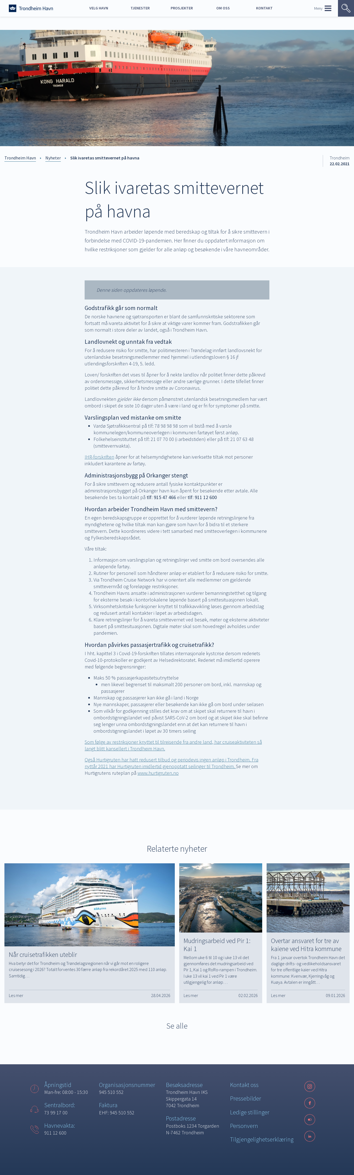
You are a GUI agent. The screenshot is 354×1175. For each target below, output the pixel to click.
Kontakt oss (244, 1085)
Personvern (244, 1126)
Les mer (16, 995)
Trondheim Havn (20, 158)
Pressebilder (245, 1098)
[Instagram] (309, 1086)
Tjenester (140, 8)
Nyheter (53, 158)
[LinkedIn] (309, 1136)
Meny (322, 8)
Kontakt (264, 8)
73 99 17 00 (55, 1112)
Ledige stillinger (249, 1112)
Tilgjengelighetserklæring (261, 1139)
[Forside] (31, 8)
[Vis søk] (346, 8)
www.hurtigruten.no (158, 773)
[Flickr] (309, 1119)
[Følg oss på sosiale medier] (309, 1119)
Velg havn (98, 8)
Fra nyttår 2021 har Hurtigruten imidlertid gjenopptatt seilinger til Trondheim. (171, 762)
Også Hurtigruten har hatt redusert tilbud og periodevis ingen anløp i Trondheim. (168, 759)
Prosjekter (182, 8)
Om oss (223, 8)
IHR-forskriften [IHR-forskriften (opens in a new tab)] (99, 457)
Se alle (177, 1026)
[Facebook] (309, 1103)
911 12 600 (55, 1133)
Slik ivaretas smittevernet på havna (104, 158)
